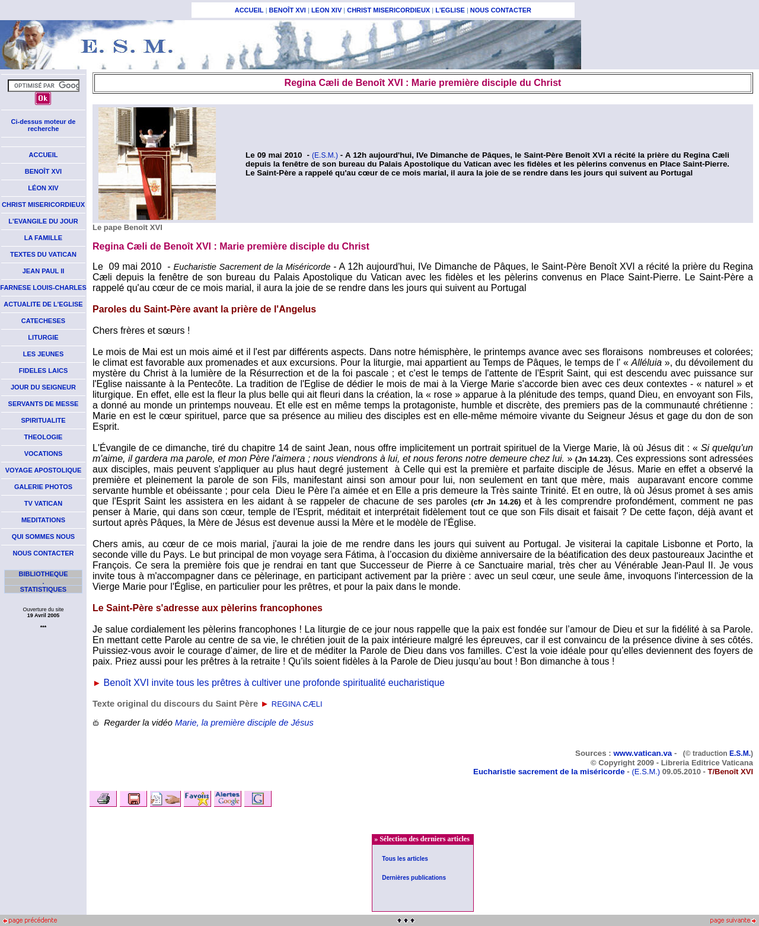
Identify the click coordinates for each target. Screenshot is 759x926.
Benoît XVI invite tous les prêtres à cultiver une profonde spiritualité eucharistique (274, 683)
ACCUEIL (249, 10)
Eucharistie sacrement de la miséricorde (549, 771)
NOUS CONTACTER (500, 10)
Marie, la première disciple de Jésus (244, 722)
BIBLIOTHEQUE (43, 573)
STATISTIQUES (43, 589)
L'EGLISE (450, 10)
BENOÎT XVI (287, 10)
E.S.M (739, 753)
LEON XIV (326, 10)
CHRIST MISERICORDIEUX (388, 10)
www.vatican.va (642, 753)
